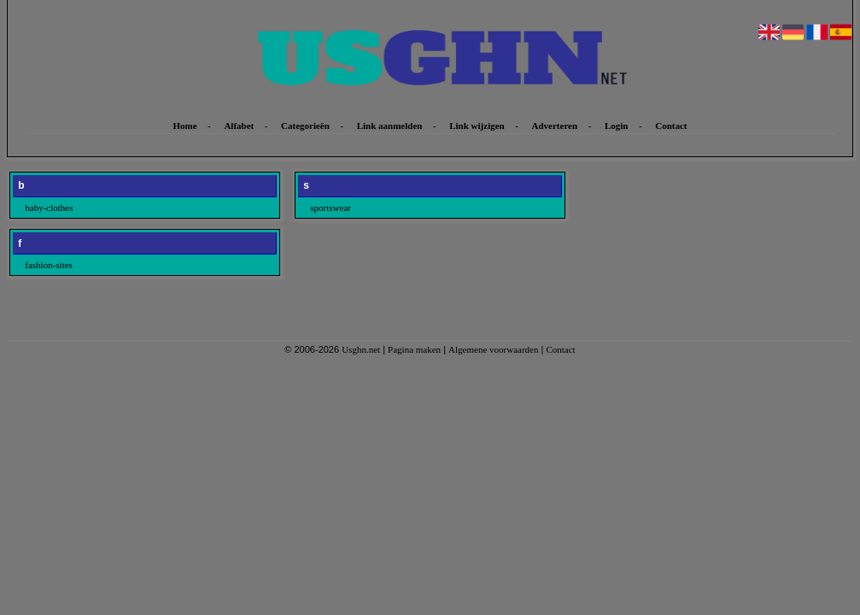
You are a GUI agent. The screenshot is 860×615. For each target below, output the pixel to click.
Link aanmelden (390, 125)
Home (184, 125)
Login (617, 125)
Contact (671, 125)
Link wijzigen (476, 125)
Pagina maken (414, 349)
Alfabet (239, 125)
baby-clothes (49, 207)
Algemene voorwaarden (493, 349)
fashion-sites (49, 265)
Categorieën (305, 125)
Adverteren (555, 125)
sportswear (330, 207)
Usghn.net (361, 349)
